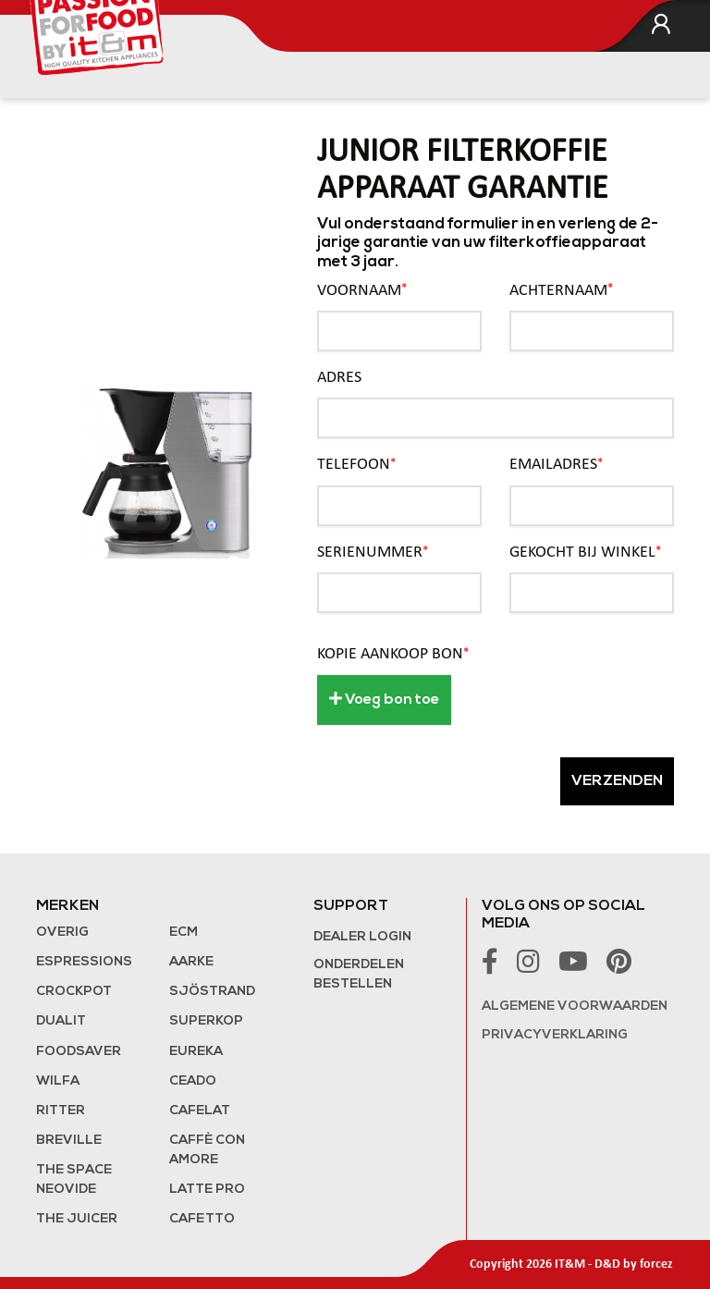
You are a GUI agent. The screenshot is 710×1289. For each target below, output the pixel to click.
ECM (183, 932)
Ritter (60, 1111)
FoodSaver (78, 1052)
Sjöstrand (212, 992)
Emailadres (556, 465)
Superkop (206, 1021)
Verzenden (617, 781)
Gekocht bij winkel (585, 552)
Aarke (191, 962)
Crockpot (74, 992)
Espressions (84, 962)
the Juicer (76, 1219)
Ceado (192, 1081)
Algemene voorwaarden (574, 1006)
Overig (62, 932)
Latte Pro (207, 1190)
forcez (656, 1264)
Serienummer (372, 552)
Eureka (196, 1052)
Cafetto (202, 1219)
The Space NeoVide (74, 1180)
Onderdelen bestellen (358, 974)
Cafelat (199, 1111)
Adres (339, 378)
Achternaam (561, 290)
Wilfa (58, 1081)
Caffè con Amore (207, 1150)
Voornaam (362, 290)
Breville (69, 1141)
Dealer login (362, 937)
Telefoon (356, 465)
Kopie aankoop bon (393, 654)
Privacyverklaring (555, 1035)
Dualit (61, 1021)
